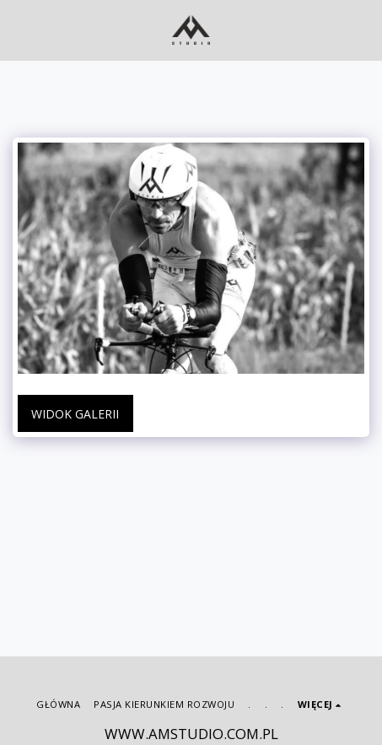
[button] (18, 29)
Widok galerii (75, 414)
